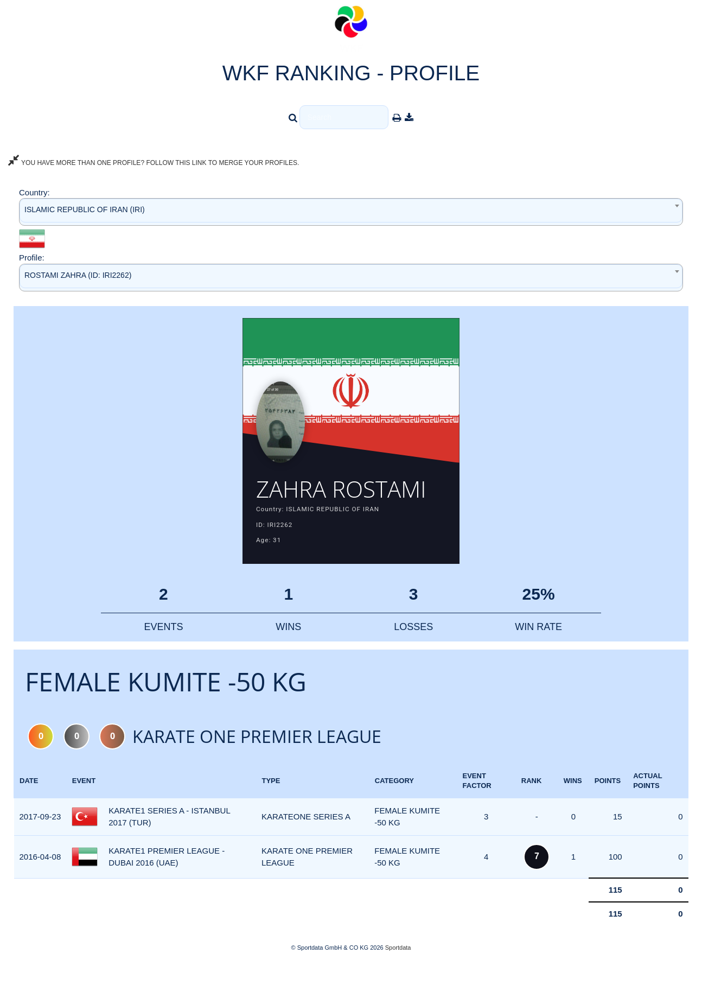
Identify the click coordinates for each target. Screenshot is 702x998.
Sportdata (398, 979)
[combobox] (351, 212)
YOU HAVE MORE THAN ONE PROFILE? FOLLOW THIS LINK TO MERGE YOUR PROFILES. (153, 163)
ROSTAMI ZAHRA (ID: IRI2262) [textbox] (77, 275)
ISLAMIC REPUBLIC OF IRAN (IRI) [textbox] (84, 209)
